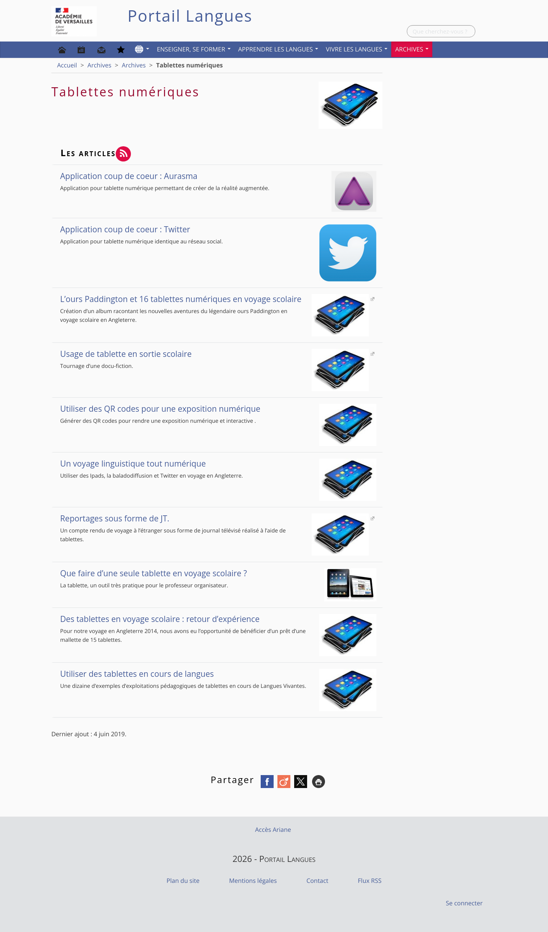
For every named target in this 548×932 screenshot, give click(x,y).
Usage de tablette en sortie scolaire (214, 354)
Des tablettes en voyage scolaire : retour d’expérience (218, 619)
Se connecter (464, 903)
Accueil (67, 65)
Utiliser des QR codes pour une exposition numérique (218, 409)
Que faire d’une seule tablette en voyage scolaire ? (218, 573)
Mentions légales (253, 880)
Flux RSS (369, 880)
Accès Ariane (273, 829)
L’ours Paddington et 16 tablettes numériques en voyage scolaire (214, 299)
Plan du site (183, 880)
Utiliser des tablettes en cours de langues (218, 674)
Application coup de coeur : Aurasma (218, 176)
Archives (412, 49)
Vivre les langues (356, 49)
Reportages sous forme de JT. (214, 518)
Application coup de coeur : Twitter (218, 229)
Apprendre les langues (278, 49)
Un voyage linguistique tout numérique (218, 463)
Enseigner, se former (194, 49)
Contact (317, 880)
